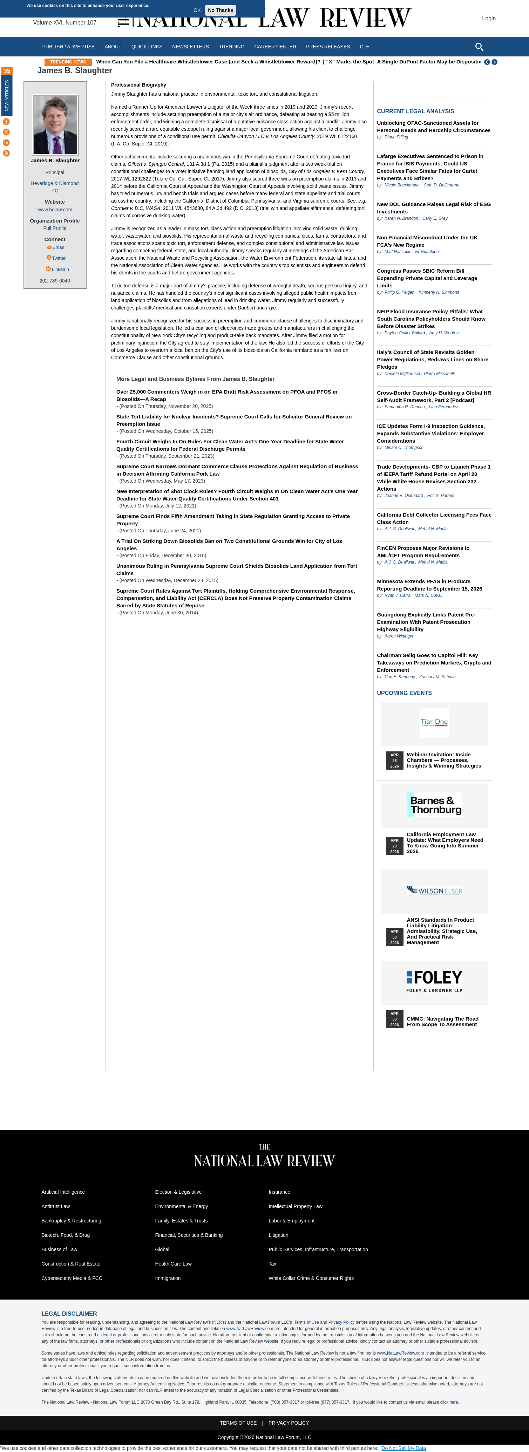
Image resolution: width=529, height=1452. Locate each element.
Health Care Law (173, 1264)
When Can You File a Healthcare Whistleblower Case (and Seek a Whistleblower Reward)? (256, 61)
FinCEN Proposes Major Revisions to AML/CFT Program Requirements (423, 551)
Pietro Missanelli (439, 373)
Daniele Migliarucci (402, 373)
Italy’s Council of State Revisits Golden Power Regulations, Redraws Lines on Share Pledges (433, 359)
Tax (273, 1264)
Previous (487, 62)
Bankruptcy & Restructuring (71, 1220)
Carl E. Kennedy (400, 676)
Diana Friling (396, 137)
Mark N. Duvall (428, 595)
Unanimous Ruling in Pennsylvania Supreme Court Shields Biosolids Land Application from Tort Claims (236, 569)
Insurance (279, 1192)
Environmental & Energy (181, 1206)
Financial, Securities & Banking (189, 1235)
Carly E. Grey (435, 218)
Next (495, 62)
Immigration (168, 1278)
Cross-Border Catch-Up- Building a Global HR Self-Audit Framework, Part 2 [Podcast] (434, 396)
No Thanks (220, 10)
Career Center (275, 46)
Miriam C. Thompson (404, 447)
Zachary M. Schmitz (437, 676)
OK (197, 10)
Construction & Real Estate (71, 1264)
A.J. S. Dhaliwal (399, 528)
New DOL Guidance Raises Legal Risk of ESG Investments (434, 207)
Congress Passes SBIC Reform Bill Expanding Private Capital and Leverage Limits (427, 278)
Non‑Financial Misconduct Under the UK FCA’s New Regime (427, 241)
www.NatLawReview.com (249, 1328)
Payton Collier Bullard (405, 332)
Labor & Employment (292, 1220)
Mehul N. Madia (433, 528)
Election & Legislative (178, 1192)
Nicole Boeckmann (402, 185)
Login (489, 18)
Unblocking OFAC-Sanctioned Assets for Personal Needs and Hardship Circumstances (434, 126)
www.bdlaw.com (55, 209)
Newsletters (190, 46)
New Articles (7, 95)
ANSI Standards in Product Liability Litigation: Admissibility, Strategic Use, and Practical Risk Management (442, 931)
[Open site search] (479, 46)
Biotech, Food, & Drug (66, 1235)
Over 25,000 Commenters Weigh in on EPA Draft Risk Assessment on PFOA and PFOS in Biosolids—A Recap (226, 395)
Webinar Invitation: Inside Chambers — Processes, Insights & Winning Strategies (444, 760)
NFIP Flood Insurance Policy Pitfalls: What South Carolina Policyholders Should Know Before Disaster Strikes (431, 318)
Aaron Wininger (399, 636)
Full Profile (54, 228)
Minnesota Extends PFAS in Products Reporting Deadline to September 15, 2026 (429, 585)
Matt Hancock (397, 251)
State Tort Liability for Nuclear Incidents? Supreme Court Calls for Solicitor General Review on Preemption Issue (234, 420)
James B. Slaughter (55, 160)
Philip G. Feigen (399, 292)
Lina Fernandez (443, 406)
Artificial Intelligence (63, 1192)
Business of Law (59, 1249)
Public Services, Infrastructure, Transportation (318, 1249)
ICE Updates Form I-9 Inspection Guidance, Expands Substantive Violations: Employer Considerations (431, 433)
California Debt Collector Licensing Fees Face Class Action (434, 518)
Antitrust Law (56, 1206)
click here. (449, 1402)
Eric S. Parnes (440, 495)
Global (162, 1249)
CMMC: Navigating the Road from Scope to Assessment (443, 1021)
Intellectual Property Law (296, 1206)
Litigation (279, 1235)
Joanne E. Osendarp (404, 495)
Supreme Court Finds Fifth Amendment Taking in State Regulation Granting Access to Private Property (233, 519)
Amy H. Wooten (444, 332)
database (113, 1328)
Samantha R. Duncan (405, 406)
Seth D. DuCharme (441, 185)
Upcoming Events (404, 693)
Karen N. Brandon (401, 218)
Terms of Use (306, 1322)
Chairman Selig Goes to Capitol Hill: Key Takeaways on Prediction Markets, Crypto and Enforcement (434, 662)
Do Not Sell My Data (403, 1448)
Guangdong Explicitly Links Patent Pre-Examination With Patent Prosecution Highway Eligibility (426, 622)
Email (58, 247)
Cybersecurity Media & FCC (72, 1278)
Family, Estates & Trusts (181, 1220)
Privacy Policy (341, 1322)
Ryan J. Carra (398, 595)
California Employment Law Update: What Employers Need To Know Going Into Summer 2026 (445, 843)
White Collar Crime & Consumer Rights (311, 1278)
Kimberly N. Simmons (439, 292)
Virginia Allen (426, 251)
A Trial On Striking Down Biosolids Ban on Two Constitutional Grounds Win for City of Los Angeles (229, 544)
